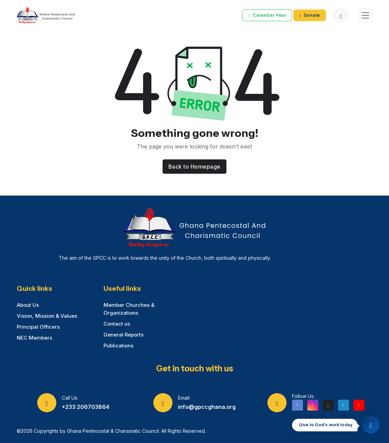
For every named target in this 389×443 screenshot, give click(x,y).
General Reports (123, 334)
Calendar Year (267, 15)
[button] (341, 15)
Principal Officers (38, 327)
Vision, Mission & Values (47, 316)
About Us (28, 305)
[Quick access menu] (370, 424)
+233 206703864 (85, 406)
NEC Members (34, 337)
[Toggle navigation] (365, 16)
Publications (118, 345)
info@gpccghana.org (207, 406)
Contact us (116, 323)
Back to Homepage (194, 166)
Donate (309, 15)
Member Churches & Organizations (128, 309)
